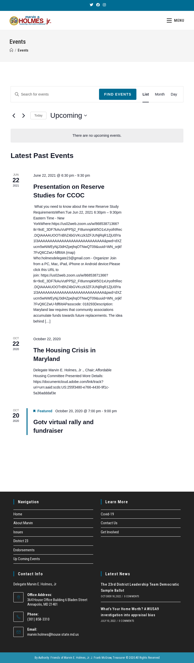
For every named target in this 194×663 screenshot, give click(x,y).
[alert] (97, 136)
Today (38, 115)
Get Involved (110, 532)
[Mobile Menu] (175, 20)
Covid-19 (107, 514)
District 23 (20, 541)
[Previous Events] (14, 115)
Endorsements (24, 550)
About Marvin (23, 523)
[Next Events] (23, 115)
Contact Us (109, 523)
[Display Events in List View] (145, 94)
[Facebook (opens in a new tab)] (98, 5)
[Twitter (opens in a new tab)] (91, 5)
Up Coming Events (26, 559)
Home (17, 514)
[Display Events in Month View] (160, 94)
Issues (18, 532)
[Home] (11, 50)
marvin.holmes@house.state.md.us (53, 634)
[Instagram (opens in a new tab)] (103, 5)
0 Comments (131, 596)
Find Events (117, 94)
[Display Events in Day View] (174, 94)
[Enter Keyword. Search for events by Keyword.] (55, 94)
